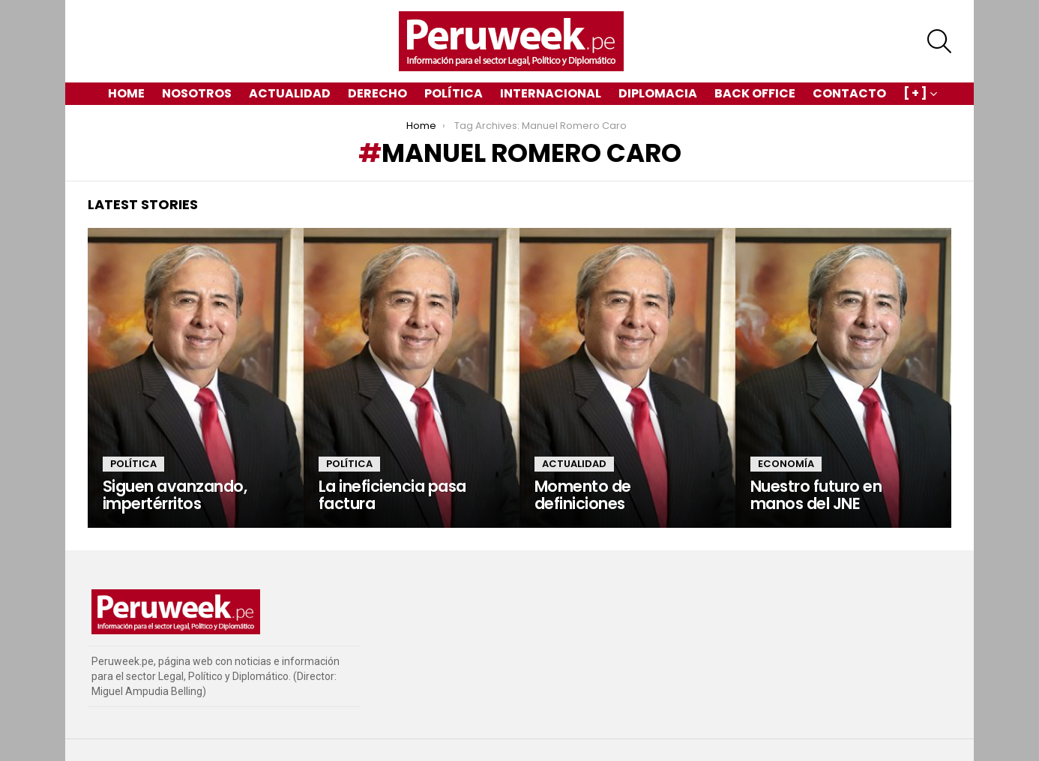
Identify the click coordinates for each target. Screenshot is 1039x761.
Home (126, 93)
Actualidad (290, 93)
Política (453, 93)
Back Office (754, 93)
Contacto (849, 93)
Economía (786, 464)
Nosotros (197, 93)
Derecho (377, 93)
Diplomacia (657, 93)
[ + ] (915, 95)
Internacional (550, 93)
